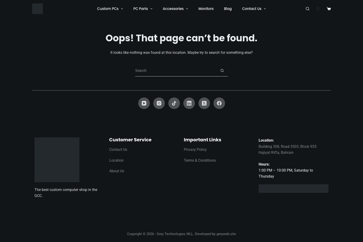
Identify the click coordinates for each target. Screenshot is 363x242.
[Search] (307, 8)
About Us (116, 171)
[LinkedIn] (189, 103)
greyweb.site (226, 234)
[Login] (318, 8)
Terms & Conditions (200, 160)
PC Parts (143, 9)
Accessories (176, 9)
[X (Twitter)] (204, 103)
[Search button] (222, 70)
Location (116, 160)
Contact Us (255, 9)
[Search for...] (175, 70)
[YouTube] (144, 103)
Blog (228, 8)
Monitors (205, 8)
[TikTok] (174, 103)
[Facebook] (219, 103)
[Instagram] (159, 103)
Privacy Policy (195, 149)
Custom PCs (111, 9)
